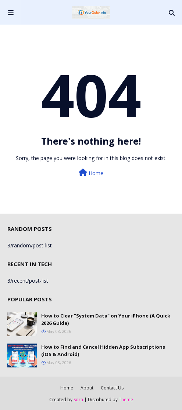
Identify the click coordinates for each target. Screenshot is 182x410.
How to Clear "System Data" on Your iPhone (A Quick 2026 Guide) (105, 319)
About (87, 388)
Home (91, 173)
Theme (126, 399)
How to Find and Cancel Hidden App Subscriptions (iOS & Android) (103, 351)
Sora (78, 399)
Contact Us (112, 388)
